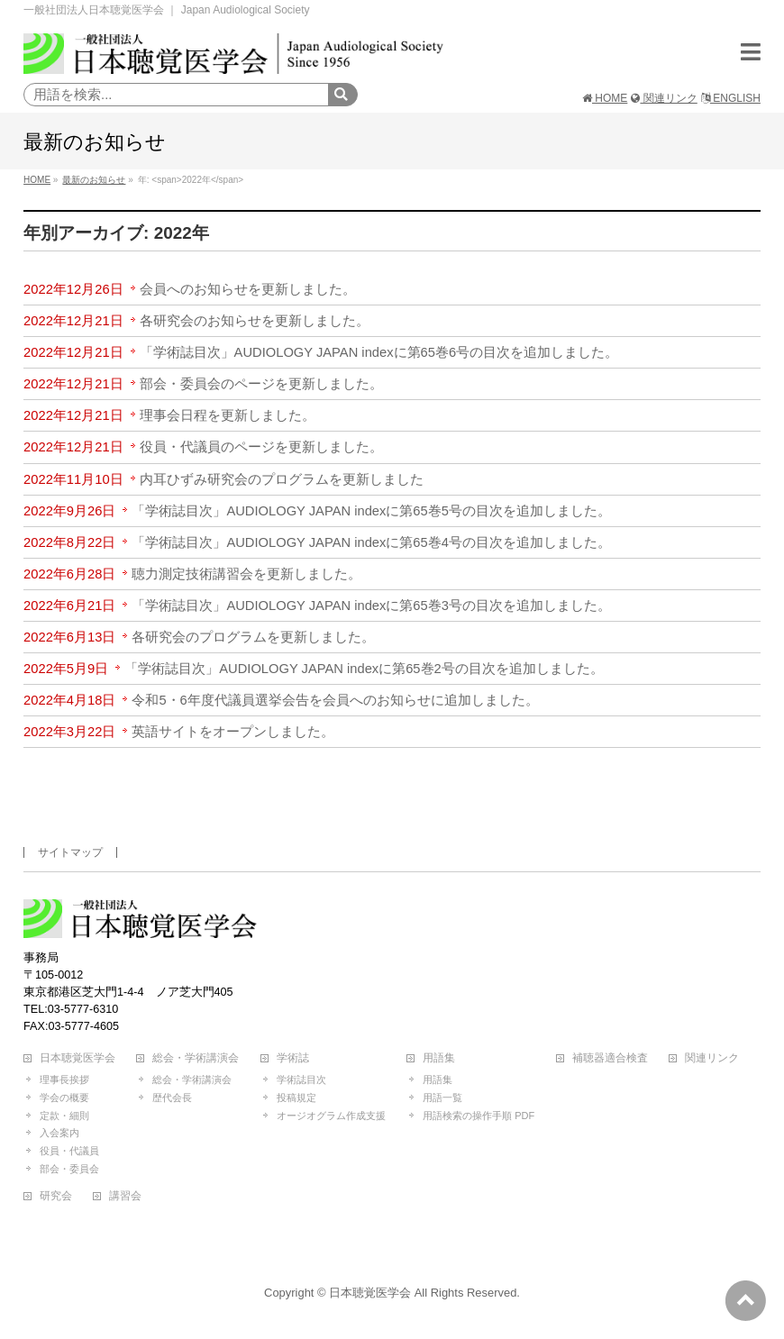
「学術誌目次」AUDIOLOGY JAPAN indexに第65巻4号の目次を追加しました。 (371, 542)
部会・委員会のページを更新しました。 (261, 384)
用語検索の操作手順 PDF (478, 1115)
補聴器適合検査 (610, 1058)
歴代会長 (172, 1097)
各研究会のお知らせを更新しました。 (254, 321)
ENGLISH (731, 98)
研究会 (56, 1196)
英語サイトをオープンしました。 (233, 731)
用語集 (439, 1058)
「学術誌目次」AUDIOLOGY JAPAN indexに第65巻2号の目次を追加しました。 (364, 668)
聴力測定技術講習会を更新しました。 (246, 574)
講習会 (125, 1196)
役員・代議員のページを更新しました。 (261, 447)
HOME (604, 98)
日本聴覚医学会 (77, 1058)
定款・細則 (64, 1115)
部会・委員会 (69, 1168)
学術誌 (293, 1058)
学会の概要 (64, 1097)
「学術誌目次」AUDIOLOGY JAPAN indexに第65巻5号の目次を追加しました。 (371, 511)
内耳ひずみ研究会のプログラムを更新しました (282, 479)
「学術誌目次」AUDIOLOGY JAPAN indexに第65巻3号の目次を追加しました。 (371, 605)
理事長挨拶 (64, 1079)
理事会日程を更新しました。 (227, 415)
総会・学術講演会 (195, 1058)
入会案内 (59, 1132)
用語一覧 (442, 1097)
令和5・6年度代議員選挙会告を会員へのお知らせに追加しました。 (335, 700)
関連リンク (664, 98)
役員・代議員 (69, 1150)
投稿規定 (296, 1097)
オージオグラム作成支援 (331, 1115)
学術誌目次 (301, 1079)
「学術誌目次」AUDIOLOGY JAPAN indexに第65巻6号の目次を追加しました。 (379, 352)
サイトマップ (70, 852)
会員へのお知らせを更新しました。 (248, 289)
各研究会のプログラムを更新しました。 (253, 637)
